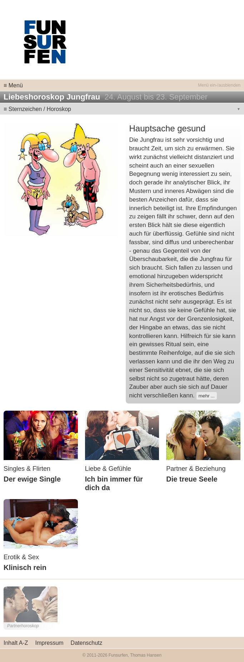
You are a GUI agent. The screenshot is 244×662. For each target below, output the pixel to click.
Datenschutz (87, 643)
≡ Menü (13, 85)
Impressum (49, 643)
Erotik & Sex (21, 557)
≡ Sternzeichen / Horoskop (37, 109)
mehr (204, 395)
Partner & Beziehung (195, 468)
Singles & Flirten (27, 468)
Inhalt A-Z (16, 643)
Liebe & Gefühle (108, 468)
